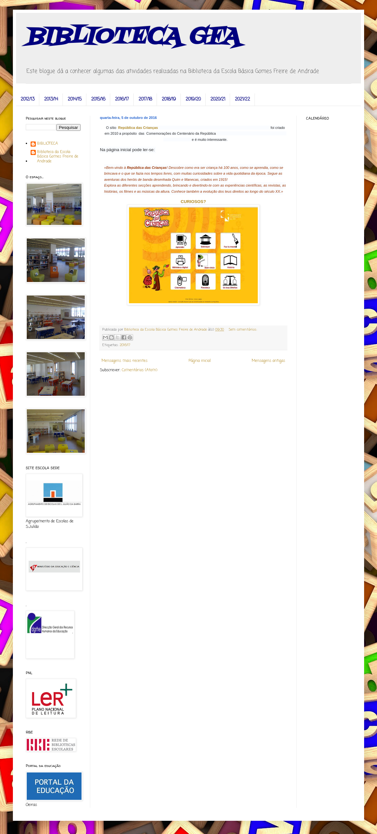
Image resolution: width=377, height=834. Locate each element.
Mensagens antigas (268, 361)
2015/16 (98, 99)
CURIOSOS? (193, 201)
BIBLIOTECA (47, 144)
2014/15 (75, 99)
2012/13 (27, 99)
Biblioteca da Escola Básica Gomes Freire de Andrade (57, 157)
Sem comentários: (243, 329)
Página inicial (199, 361)
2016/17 (122, 99)
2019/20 (193, 99)
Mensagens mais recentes (125, 361)
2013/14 (51, 99)
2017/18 (145, 99)
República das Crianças (138, 128)
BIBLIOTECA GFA (132, 37)
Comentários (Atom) (139, 370)
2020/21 (217, 99)
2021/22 (242, 99)
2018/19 (169, 99)
